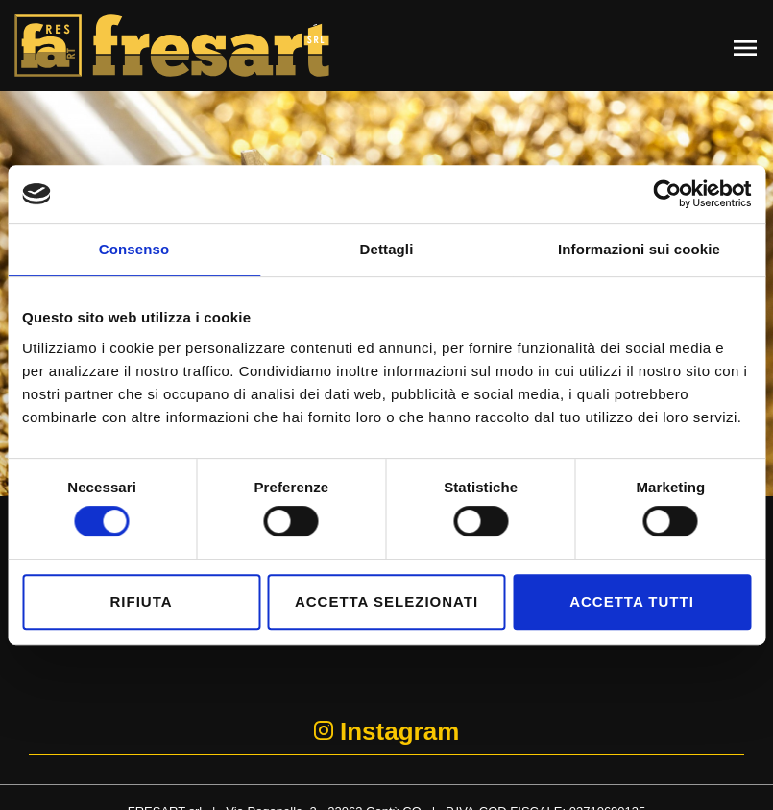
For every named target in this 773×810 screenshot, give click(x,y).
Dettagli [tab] (387, 249)
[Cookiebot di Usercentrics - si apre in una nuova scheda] (667, 193)
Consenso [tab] (134, 249)
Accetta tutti (631, 601)
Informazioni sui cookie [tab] (639, 249)
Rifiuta (140, 601)
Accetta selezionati (386, 601)
